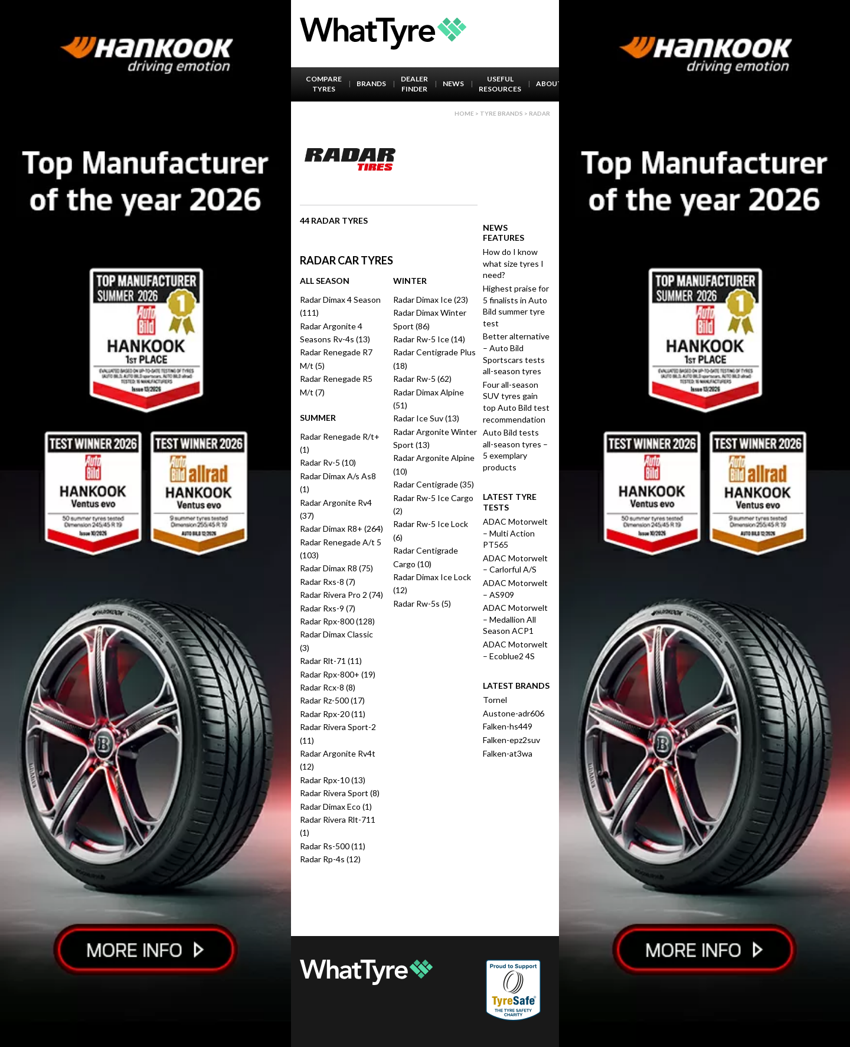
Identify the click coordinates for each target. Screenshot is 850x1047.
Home (464, 113)
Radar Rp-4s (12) (330, 859)
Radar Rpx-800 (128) (337, 621)
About (549, 83)
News (453, 83)
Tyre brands (501, 113)
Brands (371, 83)
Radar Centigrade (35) (433, 484)
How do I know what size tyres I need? (513, 263)
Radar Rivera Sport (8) (340, 793)
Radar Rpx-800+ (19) (337, 674)
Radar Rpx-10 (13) (332, 780)
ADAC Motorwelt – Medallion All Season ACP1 (515, 619)
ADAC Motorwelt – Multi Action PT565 (515, 532)
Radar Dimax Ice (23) (430, 300)
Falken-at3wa (507, 753)
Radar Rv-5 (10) (328, 462)
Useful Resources (500, 83)
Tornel (495, 700)
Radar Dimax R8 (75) (336, 568)
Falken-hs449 (507, 726)
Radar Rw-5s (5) (422, 603)
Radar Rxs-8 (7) (327, 582)
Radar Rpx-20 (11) (332, 714)
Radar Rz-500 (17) (332, 700)
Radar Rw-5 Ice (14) (429, 339)
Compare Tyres (324, 83)
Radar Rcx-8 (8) (327, 687)
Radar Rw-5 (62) (422, 379)
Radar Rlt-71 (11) (331, 661)
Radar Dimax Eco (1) (336, 806)
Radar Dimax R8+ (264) (341, 529)
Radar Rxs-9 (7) (327, 608)
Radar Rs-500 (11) (332, 846)
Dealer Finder (414, 83)
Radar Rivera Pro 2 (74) (341, 595)
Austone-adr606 (513, 713)
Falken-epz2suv (511, 740)
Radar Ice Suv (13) (426, 418)
